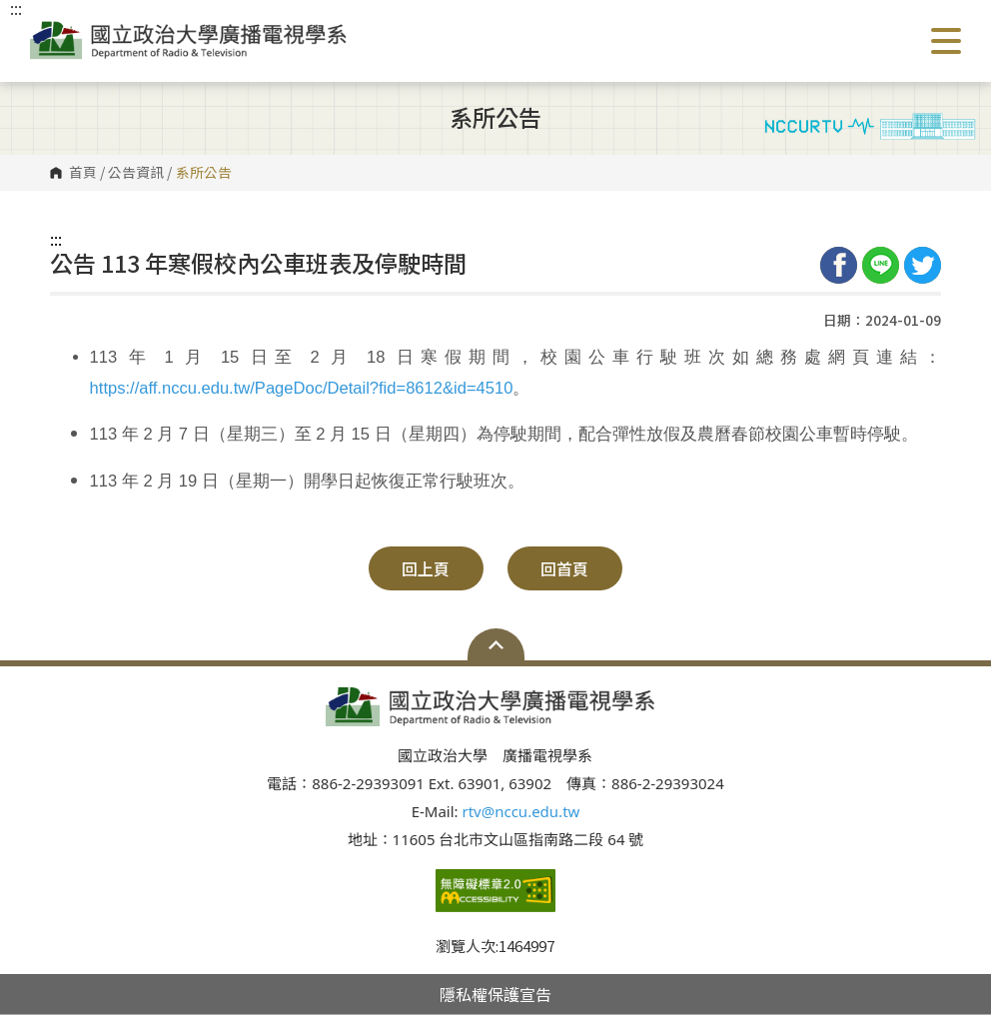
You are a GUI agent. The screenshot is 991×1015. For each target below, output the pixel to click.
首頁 (83, 173)
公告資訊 (136, 173)
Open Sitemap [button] (496, 644)
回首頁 (564, 568)
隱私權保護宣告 (495, 994)
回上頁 (426, 568)
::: (56, 239)
